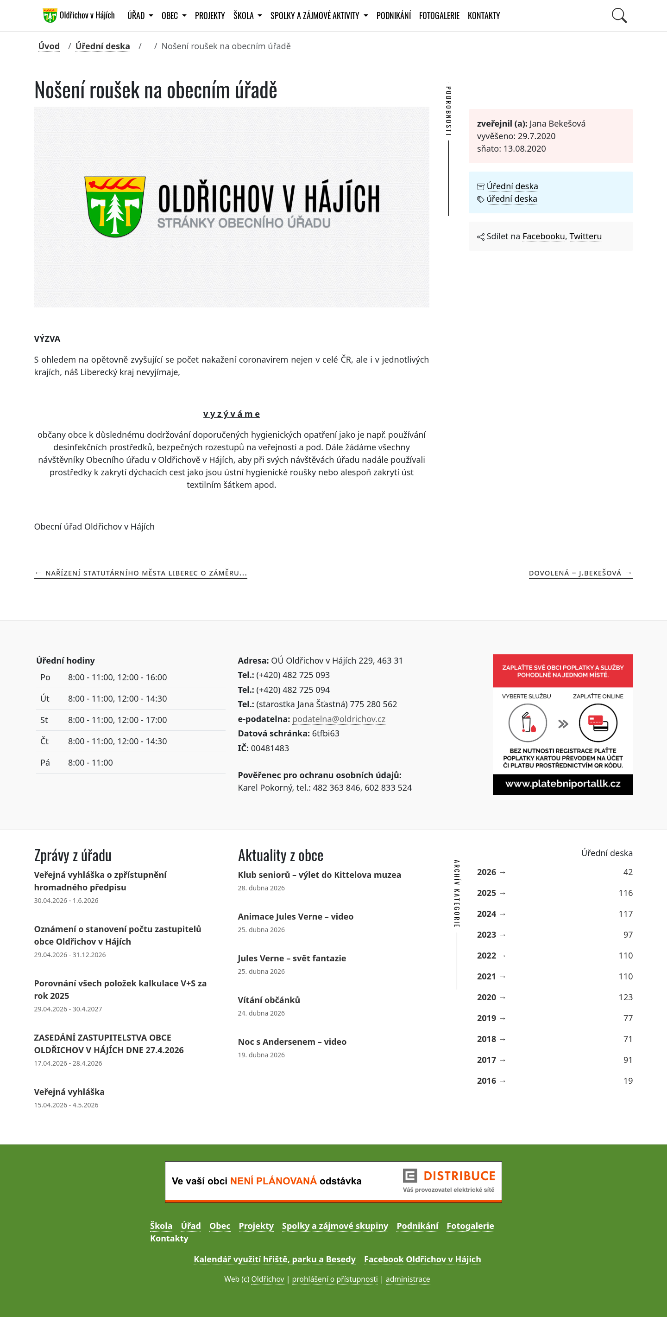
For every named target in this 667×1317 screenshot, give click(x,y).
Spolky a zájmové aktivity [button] (316, 15)
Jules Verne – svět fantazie (292, 958)
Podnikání (394, 15)
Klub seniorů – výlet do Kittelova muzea (320, 874)
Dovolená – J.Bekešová (575, 572)
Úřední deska (103, 45)
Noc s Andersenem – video (292, 1041)
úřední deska (512, 198)
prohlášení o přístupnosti (335, 1279)
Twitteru (586, 236)
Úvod (49, 45)
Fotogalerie (439, 15)
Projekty (210, 15)
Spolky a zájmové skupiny (335, 1225)
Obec (220, 1225)
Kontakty (484, 15)
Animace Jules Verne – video (296, 916)
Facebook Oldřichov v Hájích (422, 1259)
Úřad (191, 1225)
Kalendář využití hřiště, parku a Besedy (275, 1259)
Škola (161, 1225)
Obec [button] (171, 15)
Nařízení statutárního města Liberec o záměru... (146, 572)
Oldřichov (267, 1279)
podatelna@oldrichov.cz (338, 718)
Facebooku (543, 236)
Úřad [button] (136, 15)
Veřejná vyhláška (69, 1091)
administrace (408, 1279)
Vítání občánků (269, 999)
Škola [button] (244, 15)
